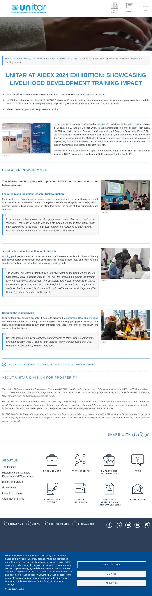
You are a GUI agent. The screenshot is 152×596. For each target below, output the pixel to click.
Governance (7, 486)
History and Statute (11, 481)
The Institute (7, 469)
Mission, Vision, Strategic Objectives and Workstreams (18, 475)
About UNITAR (23, 58)
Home (8, 58)
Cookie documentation (15, 589)
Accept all (112, 583)
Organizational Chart (11, 496)
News (63, 58)
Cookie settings (112, 564)
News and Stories (46, 58)
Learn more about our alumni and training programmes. (52, 364)
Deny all (111, 574)
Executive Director (10, 491)
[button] (26, 138)
